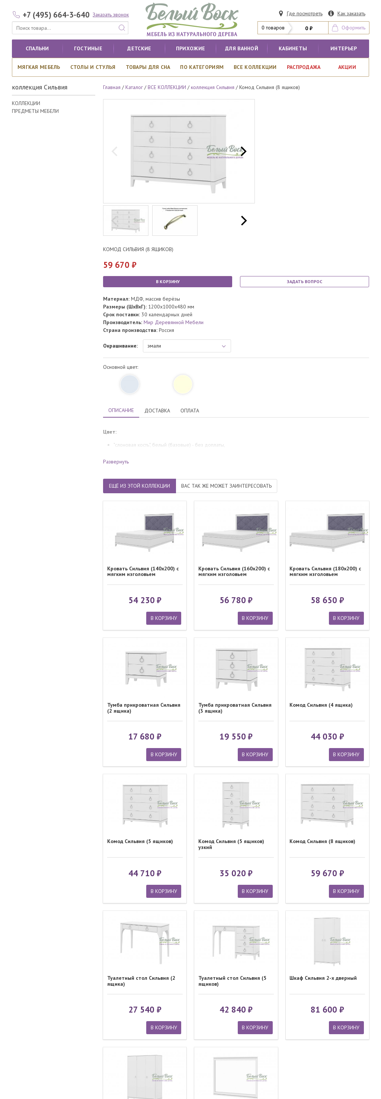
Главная (112, 87)
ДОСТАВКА (157, 410)
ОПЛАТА (189, 410)
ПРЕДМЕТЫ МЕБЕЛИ (35, 111)
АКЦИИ (347, 67)
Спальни (37, 48)
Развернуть (116, 461)
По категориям (202, 67)
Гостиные (88, 48)
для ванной (241, 48)
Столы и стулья (93, 67)
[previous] (115, 151)
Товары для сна (148, 67)
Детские (139, 48)
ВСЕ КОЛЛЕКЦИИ (255, 67)
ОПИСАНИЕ (121, 410)
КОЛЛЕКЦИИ (26, 103)
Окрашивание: (120, 345)
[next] (242, 151)
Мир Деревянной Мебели (174, 322)
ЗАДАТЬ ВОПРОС (304, 281)
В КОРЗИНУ (168, 281)
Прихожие (190, 48)
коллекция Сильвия (212, 87)
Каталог (134, 87)
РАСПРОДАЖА (304, 67)
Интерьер (343, 48)
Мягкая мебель (38, 67)
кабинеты (293, 48)
